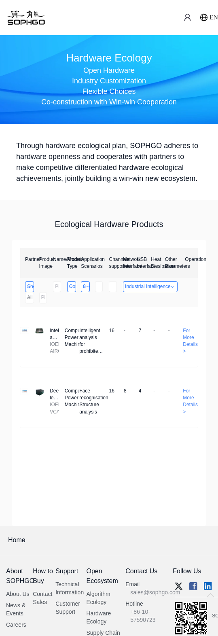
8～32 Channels (86, 286)
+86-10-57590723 (142, 615)
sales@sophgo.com (155, 592)
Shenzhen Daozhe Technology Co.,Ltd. (30, 286)
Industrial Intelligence (150, 286)
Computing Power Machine (72, 286)
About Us (18, 594)
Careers (16, 624)
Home (16, 539)
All (29, 297)
